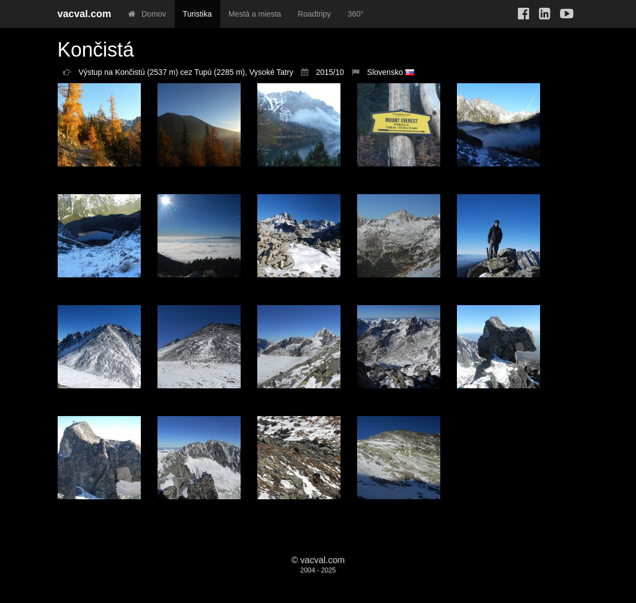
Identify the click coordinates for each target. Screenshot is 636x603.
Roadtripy (314, 13)
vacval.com (84, 13)
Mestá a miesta (254, 13)
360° (356, 13)
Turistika (197, 13)
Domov (147, 13)
